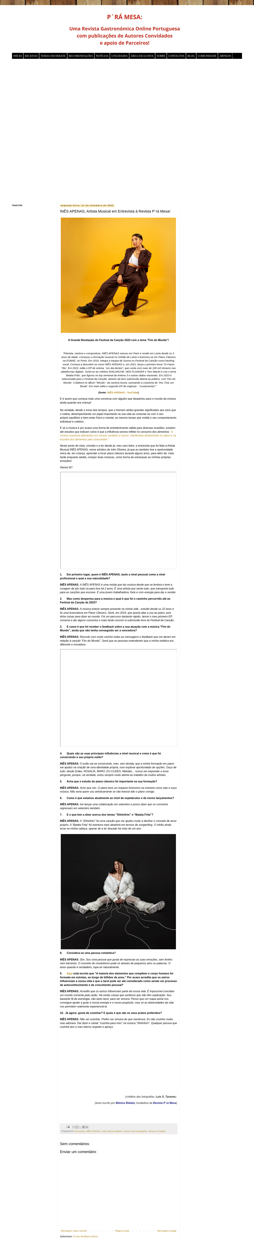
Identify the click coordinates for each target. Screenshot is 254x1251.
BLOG (191, 55)
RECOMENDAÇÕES (81, 55)
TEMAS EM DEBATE (53, 55)
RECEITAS (31, 55)
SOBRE (161, 55)
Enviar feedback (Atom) (85, 1236)
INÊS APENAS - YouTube (122, 392)
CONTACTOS (176, 55)
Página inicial (122, 1230)
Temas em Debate (157, 1131)
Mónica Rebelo (115, 1131)
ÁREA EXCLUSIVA (142, 55)
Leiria (104, 1131)
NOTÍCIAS (102, 55)
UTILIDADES (119, 55)
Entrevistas (79, 1131)
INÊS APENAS (93, 1131)
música (126, 1131)
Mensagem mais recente (74, 1230)
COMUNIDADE (207, 55)
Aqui (70, 973)
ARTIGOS (225, 55)
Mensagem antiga (166, 1230)
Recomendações (139, 1131)
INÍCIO (17, 55)
